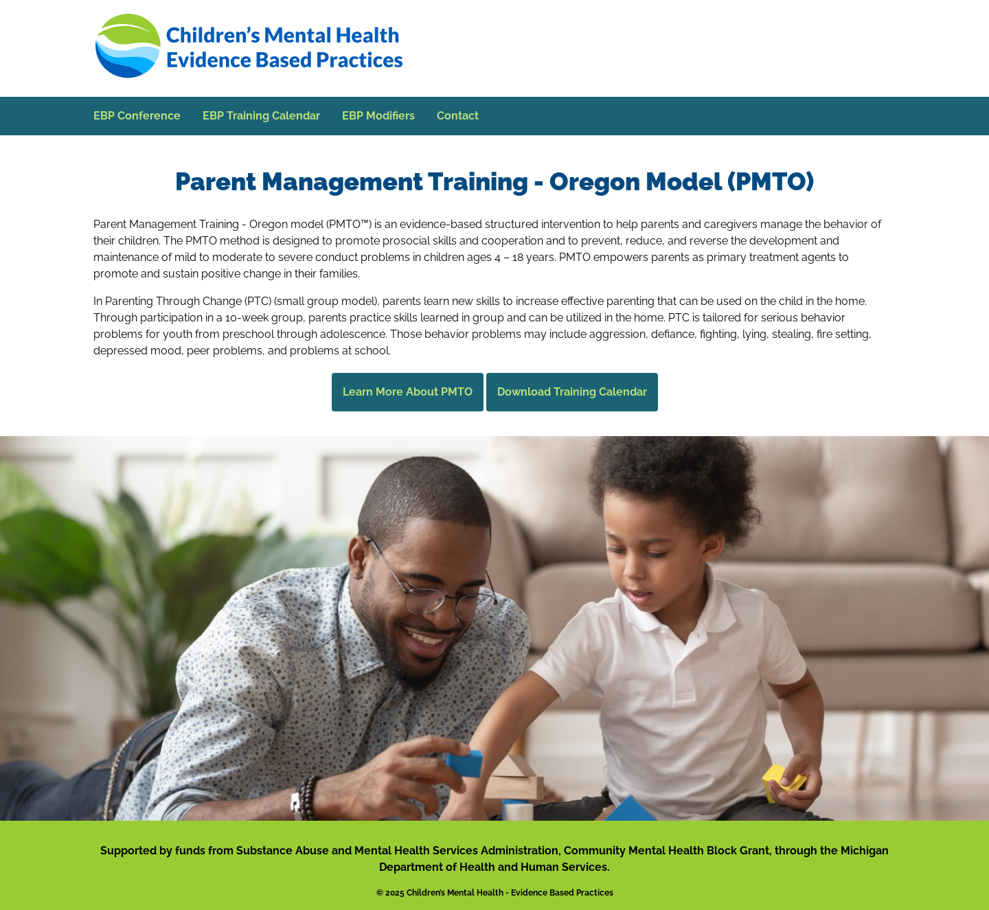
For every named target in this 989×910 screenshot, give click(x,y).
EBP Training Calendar (261, 115)
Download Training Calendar (572, 391)
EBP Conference (137, 115)
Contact (458, 115)
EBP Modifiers (378, 115)
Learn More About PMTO (408, 391)
